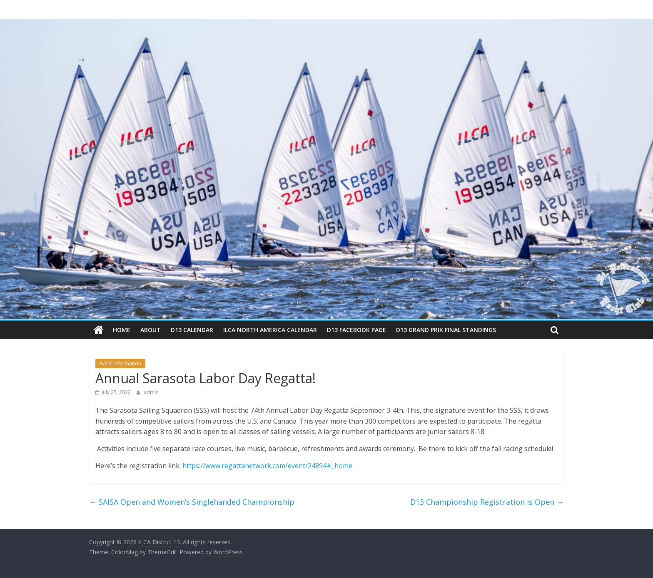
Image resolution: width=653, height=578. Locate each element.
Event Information (120, 363)
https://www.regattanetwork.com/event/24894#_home (267, 465)
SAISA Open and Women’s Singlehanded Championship (191, 502)
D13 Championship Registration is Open (487, 502)
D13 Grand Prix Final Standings (446, 330)
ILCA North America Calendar (270, 330)
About (150, 330)
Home (121, 330)
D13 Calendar (192, 330)
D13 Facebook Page (356, 330)
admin (151, 392)
